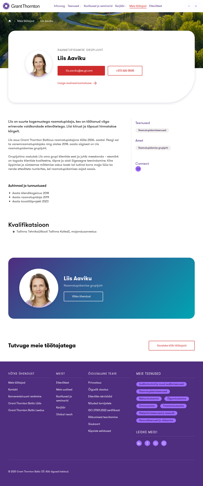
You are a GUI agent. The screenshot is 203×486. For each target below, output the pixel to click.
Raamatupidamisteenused (152, 130)
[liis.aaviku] (81, 71)
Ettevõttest (155, 6)
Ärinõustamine (147, 406)
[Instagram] (164, 443)
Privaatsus (94, 383)
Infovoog (59, 6)
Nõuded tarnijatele (99, 403)
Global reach (64, 414)
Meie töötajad (137, 6)
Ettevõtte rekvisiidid (100, 396)
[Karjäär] (120, 6)
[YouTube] (155, 443)
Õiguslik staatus (98, 389)
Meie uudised (64, 389)
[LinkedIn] (139, 443)
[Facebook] (147, 443)
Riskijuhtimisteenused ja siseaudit (156, 413)
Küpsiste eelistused (99, 431)
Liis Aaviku (46, 21)
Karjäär (60, 407)
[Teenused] (73, 6)
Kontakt (13, 389)
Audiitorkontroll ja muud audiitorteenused (161, 384)
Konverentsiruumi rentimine (24, 396)
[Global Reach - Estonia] (195, 6)
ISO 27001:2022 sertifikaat (104, 410)
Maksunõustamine (149, 398)
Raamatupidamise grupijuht (153, 148)
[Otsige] (189, 6)
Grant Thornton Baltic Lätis (24, 403)
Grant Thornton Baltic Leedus (26, 410)
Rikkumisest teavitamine (103, 417)
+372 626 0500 (125, 71)
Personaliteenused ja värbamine (156, 420)
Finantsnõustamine (173, 406)
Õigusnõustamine (176, 398)
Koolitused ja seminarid (98, 6)
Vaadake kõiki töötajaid (171, 346)
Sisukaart (94, 424)
